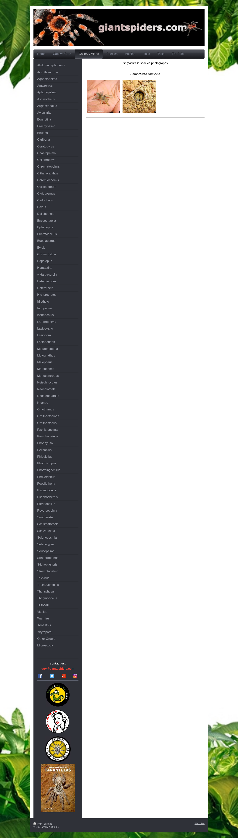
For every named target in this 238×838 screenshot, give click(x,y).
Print (38, 824)
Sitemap (48, 824)
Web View (199, 823)
